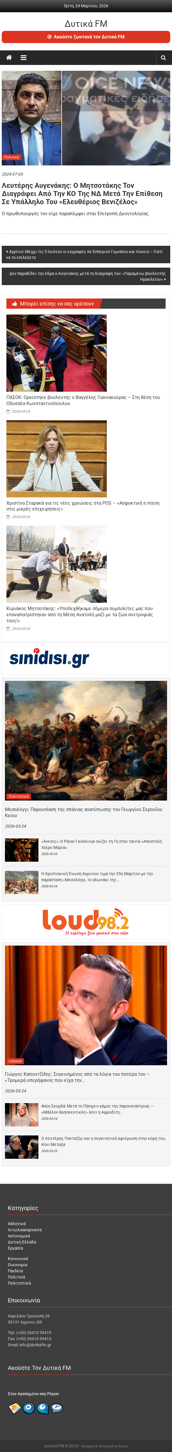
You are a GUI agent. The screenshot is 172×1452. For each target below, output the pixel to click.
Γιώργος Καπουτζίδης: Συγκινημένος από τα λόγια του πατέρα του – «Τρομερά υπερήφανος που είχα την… (77, 1077)
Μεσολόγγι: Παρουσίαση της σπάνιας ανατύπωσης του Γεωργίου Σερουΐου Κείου (83, 812)
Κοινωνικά (18, 1258)
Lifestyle (15, 1061)
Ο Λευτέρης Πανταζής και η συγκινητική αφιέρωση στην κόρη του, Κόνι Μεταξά (103, 1141)
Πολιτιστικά (19, 796)
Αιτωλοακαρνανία (25, 1229)
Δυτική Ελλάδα (22, 1242)
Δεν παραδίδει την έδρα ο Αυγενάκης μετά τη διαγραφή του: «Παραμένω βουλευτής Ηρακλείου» (87, 276)
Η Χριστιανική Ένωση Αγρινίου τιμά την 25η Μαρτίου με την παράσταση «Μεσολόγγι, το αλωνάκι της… (97, 876)
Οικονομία (17, 1264)
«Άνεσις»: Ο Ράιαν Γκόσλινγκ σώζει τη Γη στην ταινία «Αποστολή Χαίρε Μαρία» (101, 844)
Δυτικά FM (86, 24)
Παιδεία (15, 1271)
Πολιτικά (11, 157)
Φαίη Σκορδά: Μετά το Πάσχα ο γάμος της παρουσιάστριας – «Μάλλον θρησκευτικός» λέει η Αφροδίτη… (97, 1109)
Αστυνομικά (19, 1236)
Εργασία (15, 1248)
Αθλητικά (17, 1223)
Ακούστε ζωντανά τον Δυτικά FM (86, 37)
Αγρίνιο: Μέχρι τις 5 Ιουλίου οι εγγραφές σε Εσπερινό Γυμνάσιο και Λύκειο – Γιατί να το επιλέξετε (84, 254)
